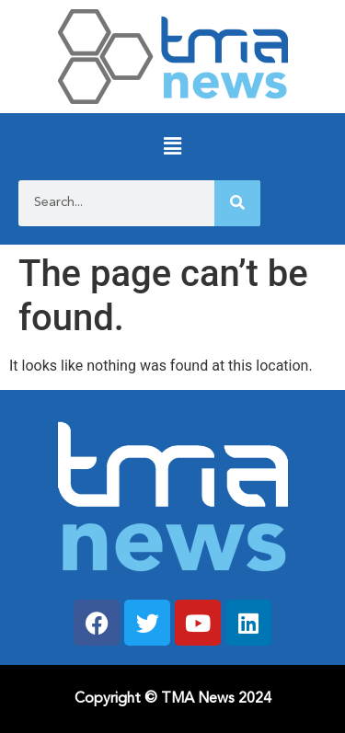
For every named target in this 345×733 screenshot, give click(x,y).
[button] (172, 147)
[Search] (237, 203)
